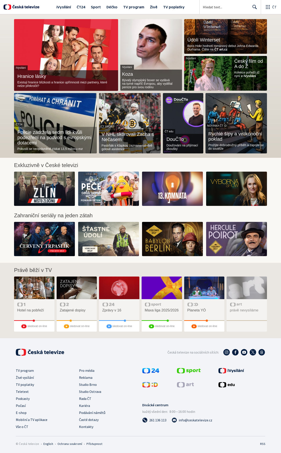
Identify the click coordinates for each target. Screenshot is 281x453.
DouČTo (175, 139)
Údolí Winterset (203, 40)
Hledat (253, 8)
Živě (153, 7)
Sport (96, 7)
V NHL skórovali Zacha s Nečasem (128, 137)
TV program (133, 7)
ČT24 (81, 7)
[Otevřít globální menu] (271, 7)
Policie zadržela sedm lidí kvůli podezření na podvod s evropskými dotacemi (54, 138)
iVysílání (63, 7)
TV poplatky (174, 7)
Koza (127, 74)
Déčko (111, 7)
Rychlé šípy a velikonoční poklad (235, 136)
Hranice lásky (31, 76)
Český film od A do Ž (248, 64)
